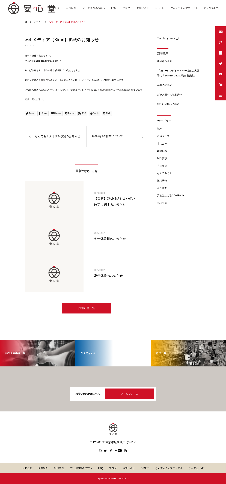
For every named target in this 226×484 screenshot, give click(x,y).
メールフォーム (129, 393)
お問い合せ (143, 8)
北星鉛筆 (63, 80)
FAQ (113, 8)
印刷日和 (162, 151)
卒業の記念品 (164, 85)
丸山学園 (162, 202)
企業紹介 (55, 8)
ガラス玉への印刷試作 (169, 94)
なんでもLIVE (211, 8)
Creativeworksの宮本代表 (109, 89)
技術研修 (162, 180)
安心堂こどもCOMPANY (170, 195)
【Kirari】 (48, 70)
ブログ (126, 8)
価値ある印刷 (164, 61)
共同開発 (162, 165)
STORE (160, 8)
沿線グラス (163, 136)
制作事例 (71, 8)
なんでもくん (164, 173)
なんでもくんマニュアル (184, 8)
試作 (159, 128)
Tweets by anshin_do (168, 38)
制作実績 (162, 158)
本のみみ (162, 143)
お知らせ (38, 8)
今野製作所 (44, 80)
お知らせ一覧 (86, 308)
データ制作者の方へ (93, 8)
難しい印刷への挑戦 (168, 104)
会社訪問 (162, 188)
